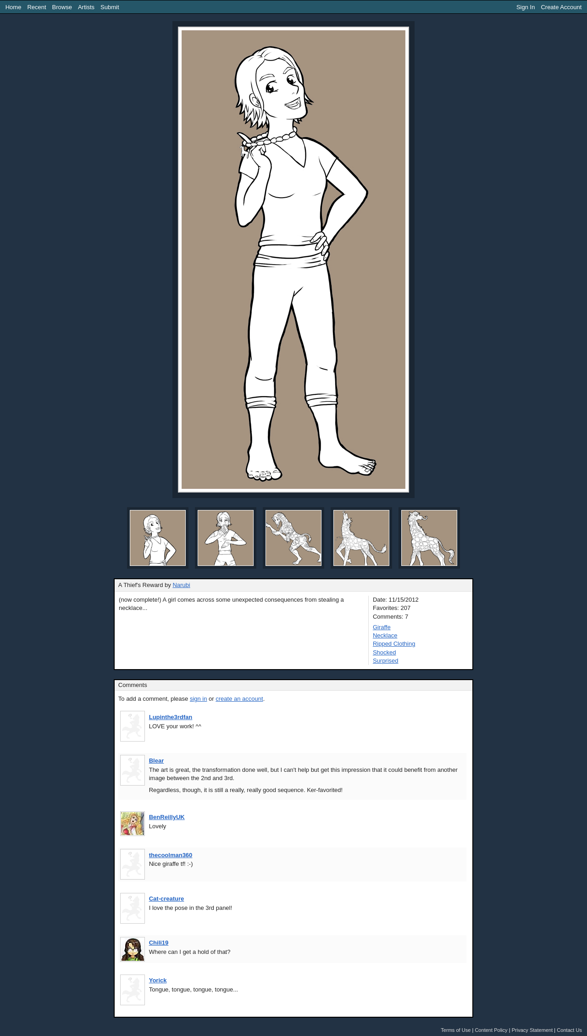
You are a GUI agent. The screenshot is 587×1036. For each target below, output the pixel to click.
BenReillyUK (167, 817)
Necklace (385, 635)
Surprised (386, 660)
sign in (198, 698)
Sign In (525, 7)
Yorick (158, 980)
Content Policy (491, 1030)
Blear (156, 760)
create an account (239, 698)
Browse (62, 7)
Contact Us (569, 1030)
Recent (36, 7)
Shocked (384, 652)
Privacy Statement (532, 1030)
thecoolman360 (171, 855)
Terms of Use (456, 1030)
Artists (86, 7)
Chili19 (159, 942)
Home (14, 7)
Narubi (181, 585)
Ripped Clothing (394, 643)
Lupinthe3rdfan (171, 717)
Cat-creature (166, 898)
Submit (109, 7)
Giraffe (382, 627)
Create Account (561, 7)
